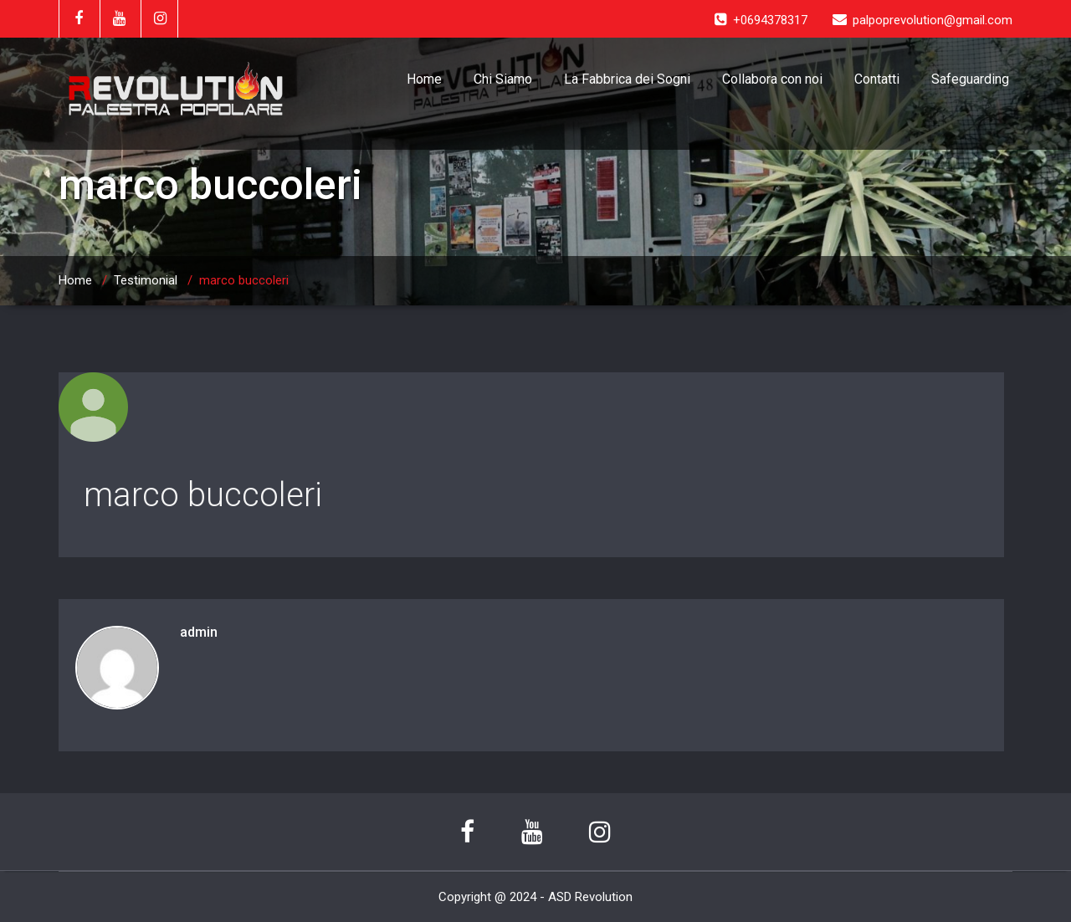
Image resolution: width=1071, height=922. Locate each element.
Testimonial (145, 280)
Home (424, 79)
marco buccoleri (203, 495)
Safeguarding (970, 79)
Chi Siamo (503, 79)
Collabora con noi (772, 79)
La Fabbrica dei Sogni (627, 79)
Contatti (876, 79)
